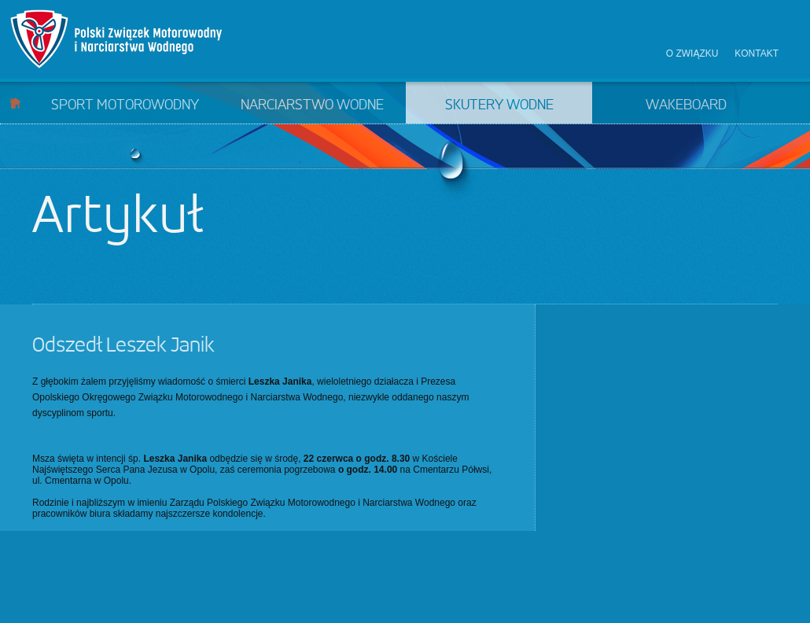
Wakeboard (686, 105)
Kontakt (757, 53)
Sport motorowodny (125, 105)
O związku (692, 53)
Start (15, 102)
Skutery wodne (499, 105)
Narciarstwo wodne (312, 105)
